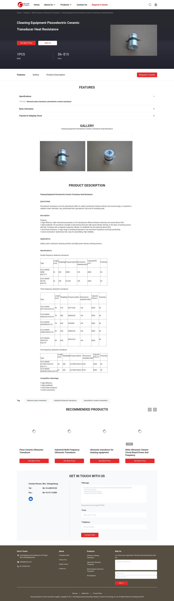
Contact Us (62, 568)
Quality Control (63, 564)
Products (27, 13)
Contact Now (89, 535)
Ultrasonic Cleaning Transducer (93, 556)
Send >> (121, 583)
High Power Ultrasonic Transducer (94, 563)
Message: (85, 483)
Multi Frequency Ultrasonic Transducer (46, 13)
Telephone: (86, 522)
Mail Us (48, 43)
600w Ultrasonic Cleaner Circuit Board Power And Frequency (136, 452)
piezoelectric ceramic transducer (96, 400)
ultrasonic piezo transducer (37, 400)
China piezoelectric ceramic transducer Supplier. (45, 597)
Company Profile (64, 555)
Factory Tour (63, 560)
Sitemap (74, 593)
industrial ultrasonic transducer (65, 400)
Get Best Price (26, 43)
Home (19, 13)
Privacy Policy (97, 593)
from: (84, 510)
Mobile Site (85, 593)
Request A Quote (147, 74)
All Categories (91, 575)
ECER (142, 597)
